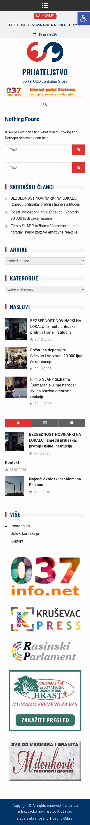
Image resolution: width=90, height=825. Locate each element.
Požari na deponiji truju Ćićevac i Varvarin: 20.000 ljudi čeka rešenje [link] (56, 356)
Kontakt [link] (12, 462)
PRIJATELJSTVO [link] (45, 71)
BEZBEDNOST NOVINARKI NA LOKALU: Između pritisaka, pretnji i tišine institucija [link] (55, 326)
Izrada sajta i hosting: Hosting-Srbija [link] (44, 818)
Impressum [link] (20, 526)
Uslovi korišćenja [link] (25, 533)
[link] (84, 18)
